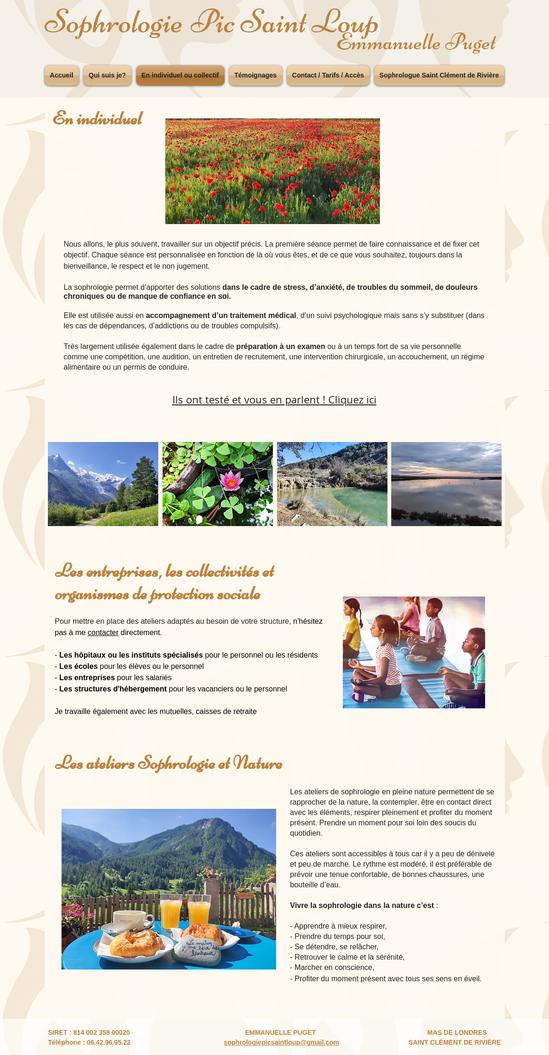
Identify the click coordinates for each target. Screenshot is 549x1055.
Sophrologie (114, 21)
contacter (103, 632)
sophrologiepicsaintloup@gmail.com (281, 1042)
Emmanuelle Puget (416, 42)
